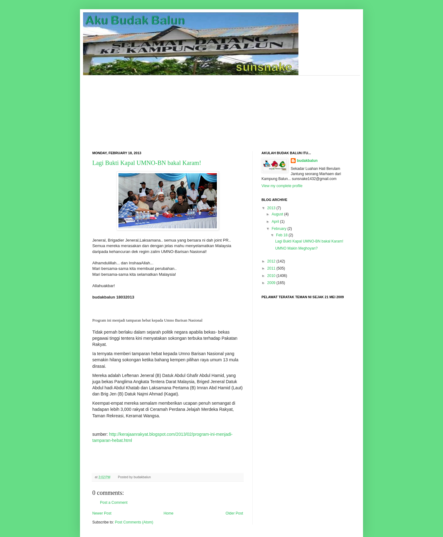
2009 (271, 283)
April (275, 221)
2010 (271, 276)
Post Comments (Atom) (134, 522)
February (279, 228)
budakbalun (307, 160)
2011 (271, 268)
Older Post (234, 513)
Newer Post (101, 513)
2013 (271, 208)
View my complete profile (281, 186)
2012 (271, 261)
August (277, 214)
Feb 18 (281, 235)
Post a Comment (113, 502)
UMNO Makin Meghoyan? (296, 248)
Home (169, 513)
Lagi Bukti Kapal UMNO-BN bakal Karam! (146, 162)
